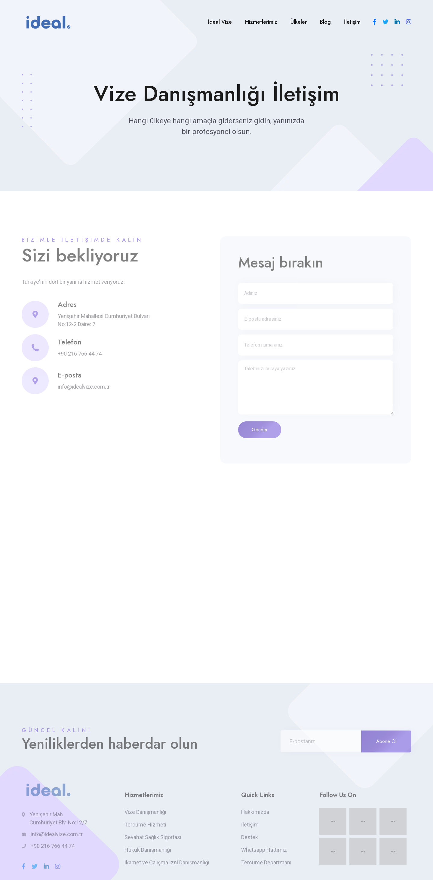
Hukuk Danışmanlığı (147, 850)
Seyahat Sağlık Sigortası (152, 837)
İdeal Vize (220, 22)
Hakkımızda (255, 812)
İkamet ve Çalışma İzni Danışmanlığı (166, 862)
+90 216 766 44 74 (80, 353)
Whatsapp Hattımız (264, 850)
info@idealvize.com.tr (84, 386)
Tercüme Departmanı (266, 862)
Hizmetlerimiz (261, 22)
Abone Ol (386, 741)
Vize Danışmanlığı (145, 812)
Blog (325, 22)
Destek (249, 837)
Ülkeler (298, 22)
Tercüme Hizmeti (145, 824)
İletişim (352, 22)
